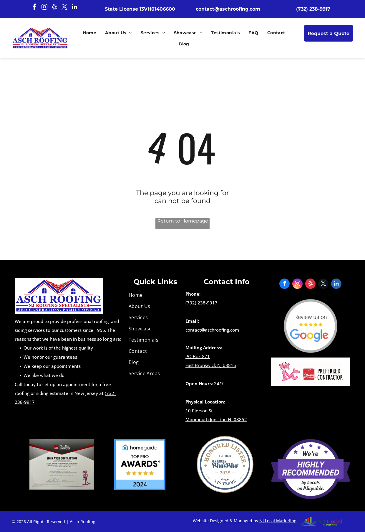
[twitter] (64, 7)
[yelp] (54, 7)
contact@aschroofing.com (212, 330)
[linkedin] (74, 7)
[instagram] (44, 7)
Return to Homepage (182, 221)
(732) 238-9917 (201, 303)
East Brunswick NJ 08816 (210, 365)
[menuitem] (88, 32)
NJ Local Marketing (277, 520)
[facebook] (34, 7)
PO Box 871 (197, 356)
